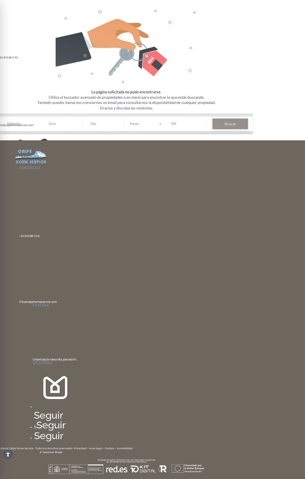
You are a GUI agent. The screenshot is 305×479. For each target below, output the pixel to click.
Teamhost (48, 452)
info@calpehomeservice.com (38, 302)
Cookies (109, 448)
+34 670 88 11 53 (29, 236)
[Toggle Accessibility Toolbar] (8, 454)
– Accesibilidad (124, 448)
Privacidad (80, 448)
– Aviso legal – (95, 448)
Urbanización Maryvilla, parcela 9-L (55, 359)
